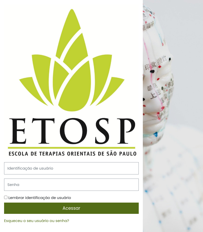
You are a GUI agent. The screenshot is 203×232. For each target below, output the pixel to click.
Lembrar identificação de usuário (39, 197)
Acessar (71, 208)
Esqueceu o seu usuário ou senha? (36, 220)
